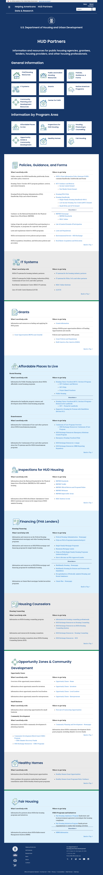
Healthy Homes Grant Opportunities (68, 774)
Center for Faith (50, 103)
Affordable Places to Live (23, 127)
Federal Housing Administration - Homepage (71, 537)
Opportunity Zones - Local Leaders (67, 691)
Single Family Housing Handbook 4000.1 (73, 199)
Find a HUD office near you (74, 856)
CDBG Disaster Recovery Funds (26, 740)
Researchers (28, 853)
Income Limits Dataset (67, 186)
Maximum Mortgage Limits (65, 549)
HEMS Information (62, 832)
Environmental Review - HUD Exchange (69, 236)
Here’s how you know (44, 1)
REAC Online (64, 219)
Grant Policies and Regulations (66, 339)
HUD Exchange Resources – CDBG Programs (29, 744)
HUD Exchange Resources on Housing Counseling (72, 622)
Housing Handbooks (63, 197)
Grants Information (62, 323)
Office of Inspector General (31, 872)
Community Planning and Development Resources (21, 103)
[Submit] (94, 9)
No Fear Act (43, 872)
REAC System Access (63, 499)
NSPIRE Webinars (62, 490)
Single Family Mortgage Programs (67, 546)
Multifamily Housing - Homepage (67, 565)
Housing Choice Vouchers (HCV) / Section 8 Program (73, 382)
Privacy (54, 872)
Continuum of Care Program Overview (68, 425)
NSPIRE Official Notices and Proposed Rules (70, 487)
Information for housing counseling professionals (72, 619)
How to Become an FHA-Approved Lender (70, 557)
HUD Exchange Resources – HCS (67, 638)
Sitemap (76, 872)
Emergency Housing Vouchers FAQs (68, 438)
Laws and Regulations (63, 231)
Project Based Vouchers (67, 390)
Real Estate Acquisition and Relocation (69, 241)
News (85, 4)
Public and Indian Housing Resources (51, 75)
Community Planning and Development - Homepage (73, 724)
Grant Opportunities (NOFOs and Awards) (28, 335)
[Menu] (9, 7)
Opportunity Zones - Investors (66, 686)
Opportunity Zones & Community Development (21, 141)
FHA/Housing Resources (22, 75)
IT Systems (20, 89)
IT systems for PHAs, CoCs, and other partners (71, 278)
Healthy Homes (50, 141)
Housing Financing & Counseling (77, 127)
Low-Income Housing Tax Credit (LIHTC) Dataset (76, 203)
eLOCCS (58, 290)
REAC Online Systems (63, 285)
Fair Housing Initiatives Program (67, 823)
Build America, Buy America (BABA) (68, 342)
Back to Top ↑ (88, 245)
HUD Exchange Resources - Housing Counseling (72, 633)
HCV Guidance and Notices (65, 184)
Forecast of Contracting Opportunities (68, 710)
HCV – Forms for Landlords (69, 406)
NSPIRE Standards (66, 216)
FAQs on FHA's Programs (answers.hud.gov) (70, 540)
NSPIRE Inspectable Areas (65, 494)
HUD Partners (45, 6)
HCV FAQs (63, 387)
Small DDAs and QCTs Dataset (70, 206)
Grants (47, 89)
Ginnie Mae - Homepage (64, 581)
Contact (90, 6)
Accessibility (60, 872)
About (91, 4)
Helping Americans (25, 6)
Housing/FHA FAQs (62, 194)
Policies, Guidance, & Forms (77, 75)
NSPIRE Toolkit (61, 484)
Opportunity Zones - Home (65, 681)
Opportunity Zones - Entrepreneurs (68, 696)
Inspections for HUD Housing (50, 127)
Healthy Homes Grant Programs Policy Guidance (72, 779)
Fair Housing (77, 141)
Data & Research (24, 10)
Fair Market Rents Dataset (68, 189)
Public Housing (61, 393)
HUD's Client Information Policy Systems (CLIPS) (72, 176)
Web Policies (69, 872)
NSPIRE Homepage (62, 214)
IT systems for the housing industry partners (71, 273)
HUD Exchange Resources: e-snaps (67, 443)
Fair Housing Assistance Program (67, 816)
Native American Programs (79, 89)
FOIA (49, 872)
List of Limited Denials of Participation (69, 224)
